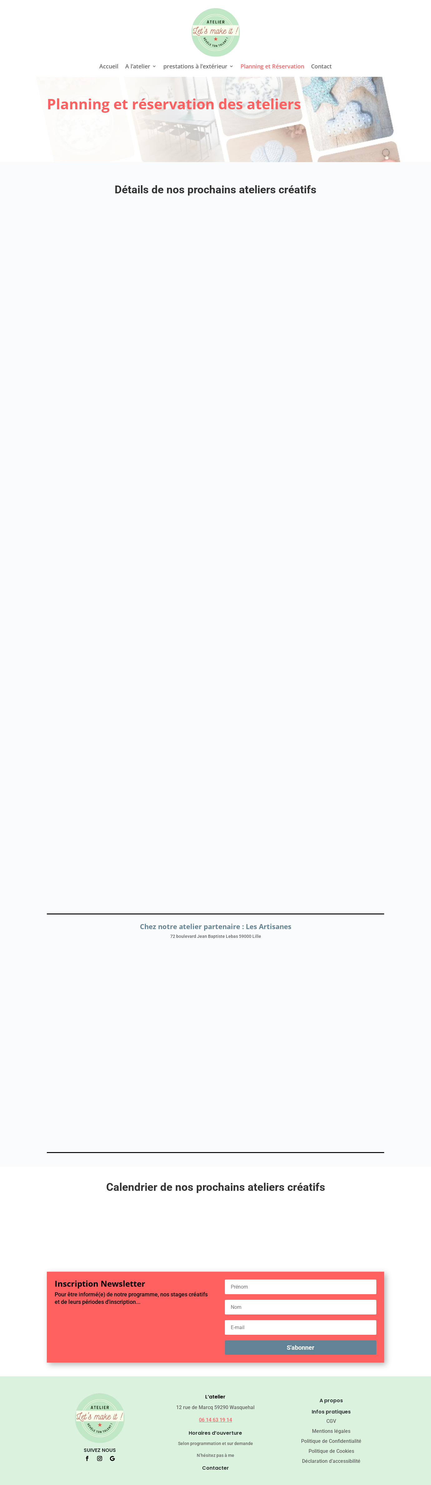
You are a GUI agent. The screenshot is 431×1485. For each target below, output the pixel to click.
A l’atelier (137, 67)
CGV (331, 1421)
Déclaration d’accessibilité (331, 1461)
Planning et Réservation (272, 67)
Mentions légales (331, 1431)
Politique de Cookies (331, 1451)
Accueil (108, 67)
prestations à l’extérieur (195, 67)
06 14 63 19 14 (215, 1420)
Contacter (215, 1468)
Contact (321, 67)
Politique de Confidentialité (331, 1441)
